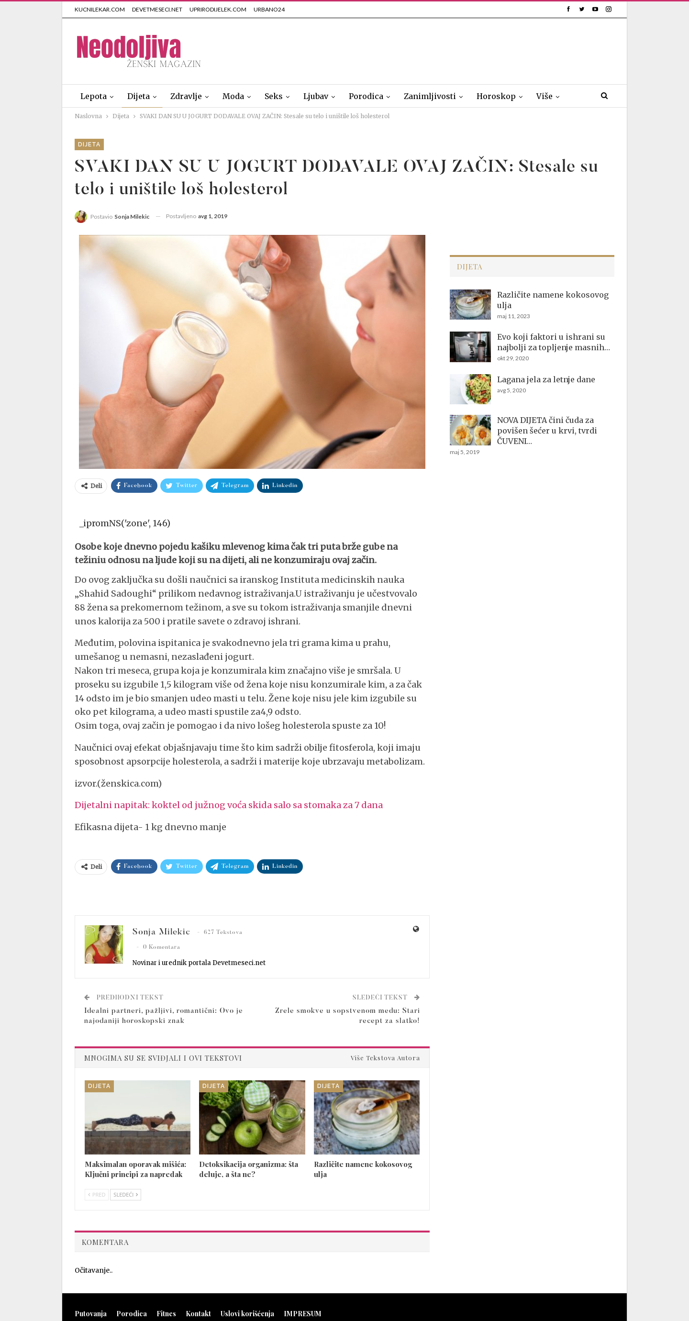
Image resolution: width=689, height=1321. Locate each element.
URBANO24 (269, 9)
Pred (96, 1194)
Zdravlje (186, 96)
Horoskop (496, 96)
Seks (274, 96)
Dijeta (138, 96)
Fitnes (166, 1313)
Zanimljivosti (430, 96)
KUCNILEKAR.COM (100, 9)
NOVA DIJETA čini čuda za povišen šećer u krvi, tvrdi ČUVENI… (547, 430)
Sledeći (125, 1194)
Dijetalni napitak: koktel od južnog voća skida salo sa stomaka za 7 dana (229, 804)
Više (544, 96)
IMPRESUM (303, 1313)
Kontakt (198, 1313)
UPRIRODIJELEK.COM (217, 9)
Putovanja (91, 1313)
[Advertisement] (440, 49)
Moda (233, 96)
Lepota (93, 96)
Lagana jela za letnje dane (546, 379)
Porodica (366, 96)
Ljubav (315, 96)
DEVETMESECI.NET (157, 9)
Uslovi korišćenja (247, 1313)
